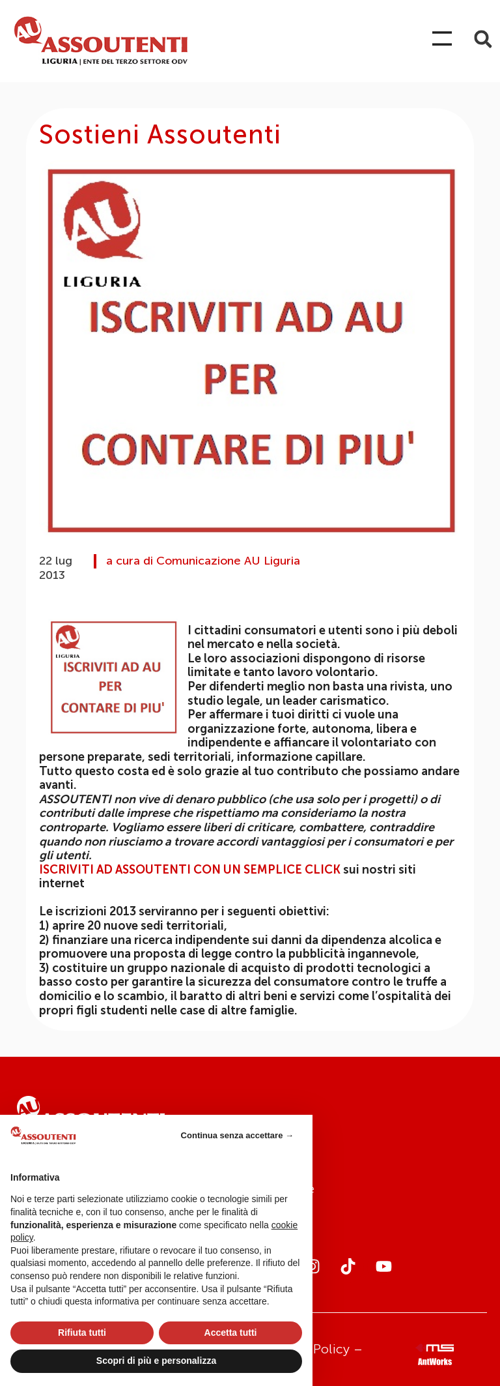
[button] (482, 39)
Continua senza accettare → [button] (237, 1135)
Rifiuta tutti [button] (82, 1332)
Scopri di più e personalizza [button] (156, 1360)
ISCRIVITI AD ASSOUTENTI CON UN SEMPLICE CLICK (189, 870)
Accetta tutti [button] (230, 1332)
